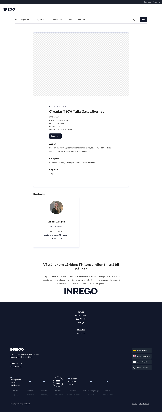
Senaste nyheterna (23, 19)
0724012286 (56, 238)
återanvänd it (90, 162)
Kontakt (81, 19)
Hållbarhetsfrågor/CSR (68, 151)
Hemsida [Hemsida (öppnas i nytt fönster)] (81, 329)
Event (70, 19)
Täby (51, 173)
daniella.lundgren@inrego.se (56, 235)
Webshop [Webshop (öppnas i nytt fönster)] (81, 333)
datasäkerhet (54, 162)
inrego (63, 162)
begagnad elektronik (75, 162)
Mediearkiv (57, 19)
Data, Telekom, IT (93, 147)
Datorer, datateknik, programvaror (63, 147)
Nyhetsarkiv (41, 19)
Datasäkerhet (84, 151)
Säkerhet (82, 147)
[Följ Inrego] (143, 19)
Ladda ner (55, 136)
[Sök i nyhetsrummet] (135, 19)
